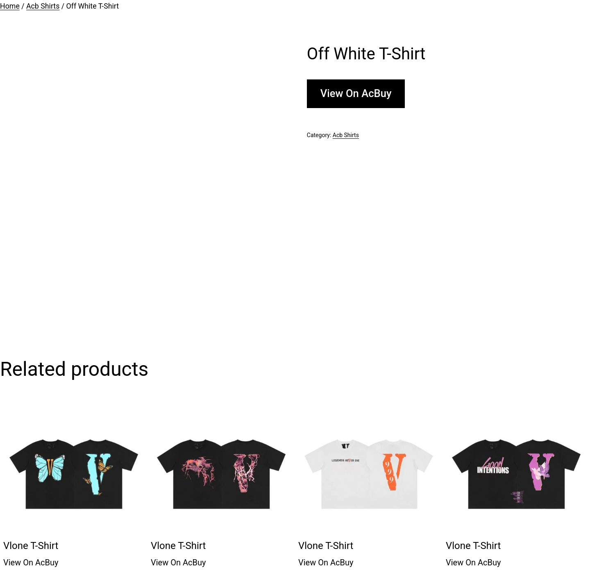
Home (10, 6)
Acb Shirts (42, 6)
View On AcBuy (356, 93)
